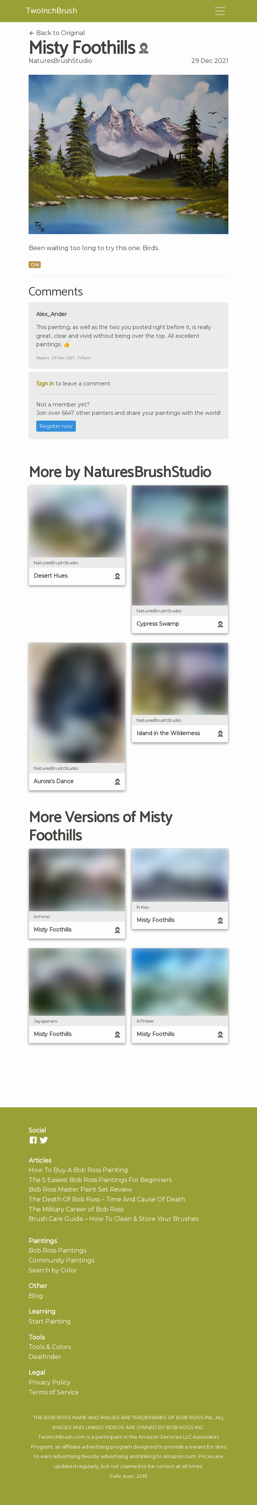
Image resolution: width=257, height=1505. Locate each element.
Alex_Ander (51, 314)
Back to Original (57, 33)
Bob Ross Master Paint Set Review (80, 1189)
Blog (36, 1295)
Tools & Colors (50, 1347)
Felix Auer (122, 1476)
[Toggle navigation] (220, 11)
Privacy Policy (50, 1382)
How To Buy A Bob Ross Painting (78, 1170)
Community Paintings (61, 1260)
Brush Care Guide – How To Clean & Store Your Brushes (113, 1218)
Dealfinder (45, 1356)
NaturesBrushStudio (60, 60)
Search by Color (53, 1270)
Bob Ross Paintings (57, 1250)
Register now (56, 426)
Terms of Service (54, 1392)
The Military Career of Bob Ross (76, 1209)
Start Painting (50, 1321)
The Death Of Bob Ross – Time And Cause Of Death (107, 1199)
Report (42, 357)
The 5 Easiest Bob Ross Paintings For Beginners (100, 1180)
